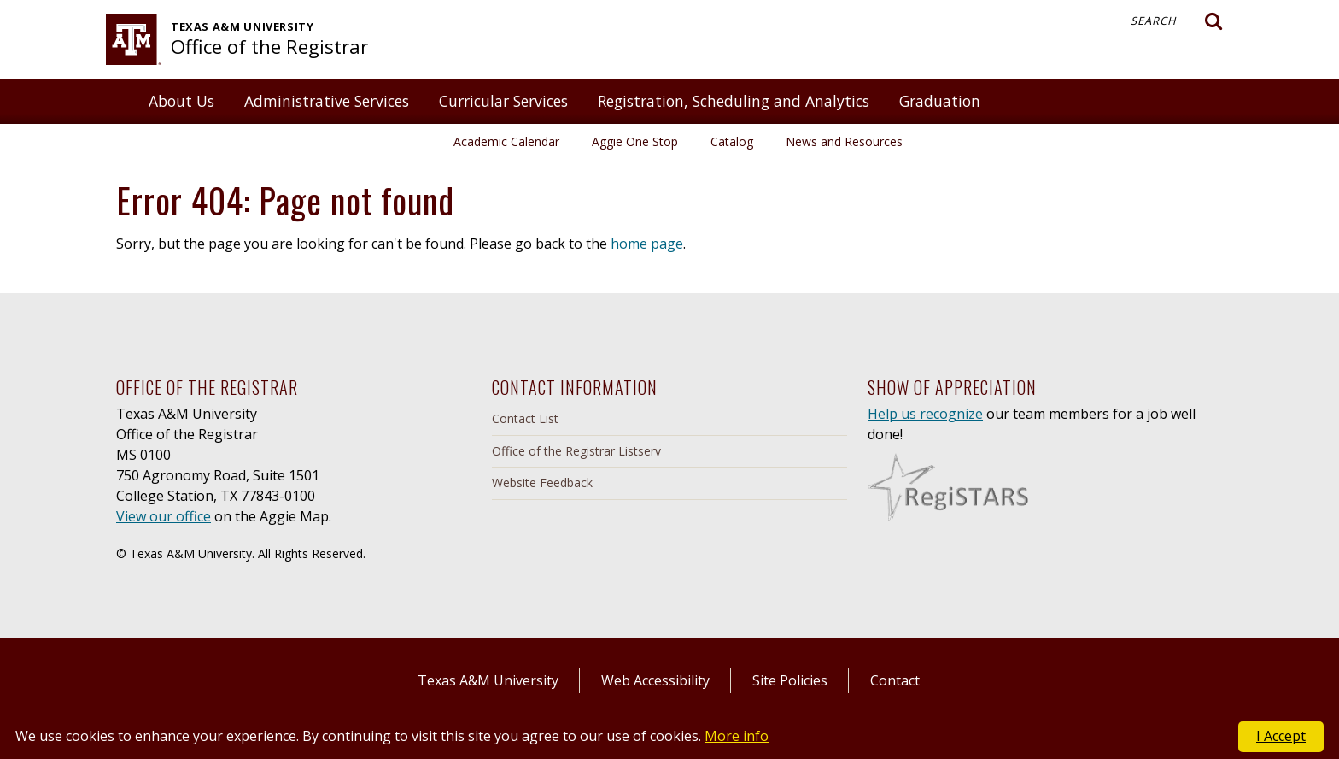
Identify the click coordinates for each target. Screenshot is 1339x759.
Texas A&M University (488, 680)
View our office (163, 516)
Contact (895, 680)
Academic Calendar (506, 141)
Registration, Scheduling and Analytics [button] (733, 101)
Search (1177, 21)
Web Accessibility (655, 680)
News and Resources (844, 141)
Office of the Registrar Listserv (576, 451)
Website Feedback (542, 482)
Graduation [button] (939, 101)
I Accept (1281, 736)
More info (737, 736)
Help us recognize (925, 413)
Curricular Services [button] (503, 101)
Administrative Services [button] (326, 101)
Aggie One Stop (635, 141)
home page (647, 243)
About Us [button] (181, 101)
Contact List (525, 418)
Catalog (731, 141)
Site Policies (789, 680)
